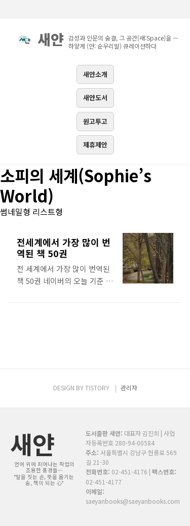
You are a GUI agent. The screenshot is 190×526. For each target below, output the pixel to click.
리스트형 (47, 212)
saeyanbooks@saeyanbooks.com (133, 501)
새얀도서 (95, 97)
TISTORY (97, 387)
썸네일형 (15, 212)
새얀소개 (95, 74)
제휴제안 (95, 144)
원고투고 (95, 121)
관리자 (129, 387)
